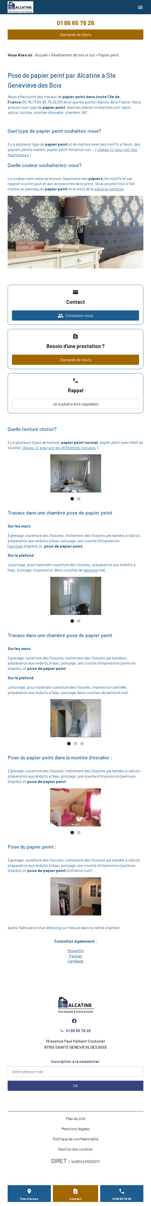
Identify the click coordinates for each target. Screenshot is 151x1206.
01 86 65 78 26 (75, 22)
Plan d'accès (29, 1198)
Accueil (41, 54)
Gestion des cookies (75, 1149)
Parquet (75, 955)
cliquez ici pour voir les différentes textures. (59, 447)
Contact (75, 1198)
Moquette (75, 950)
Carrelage (75, 960)
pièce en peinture (109, 188)
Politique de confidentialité (75, 1138)
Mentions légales (76, 1128)
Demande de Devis (75, 34)
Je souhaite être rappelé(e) (75, 403)
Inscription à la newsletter (75, 1061)
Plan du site (75, 1118)
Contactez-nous (75, 316)
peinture (16, 546)
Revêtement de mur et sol (73, 54)
